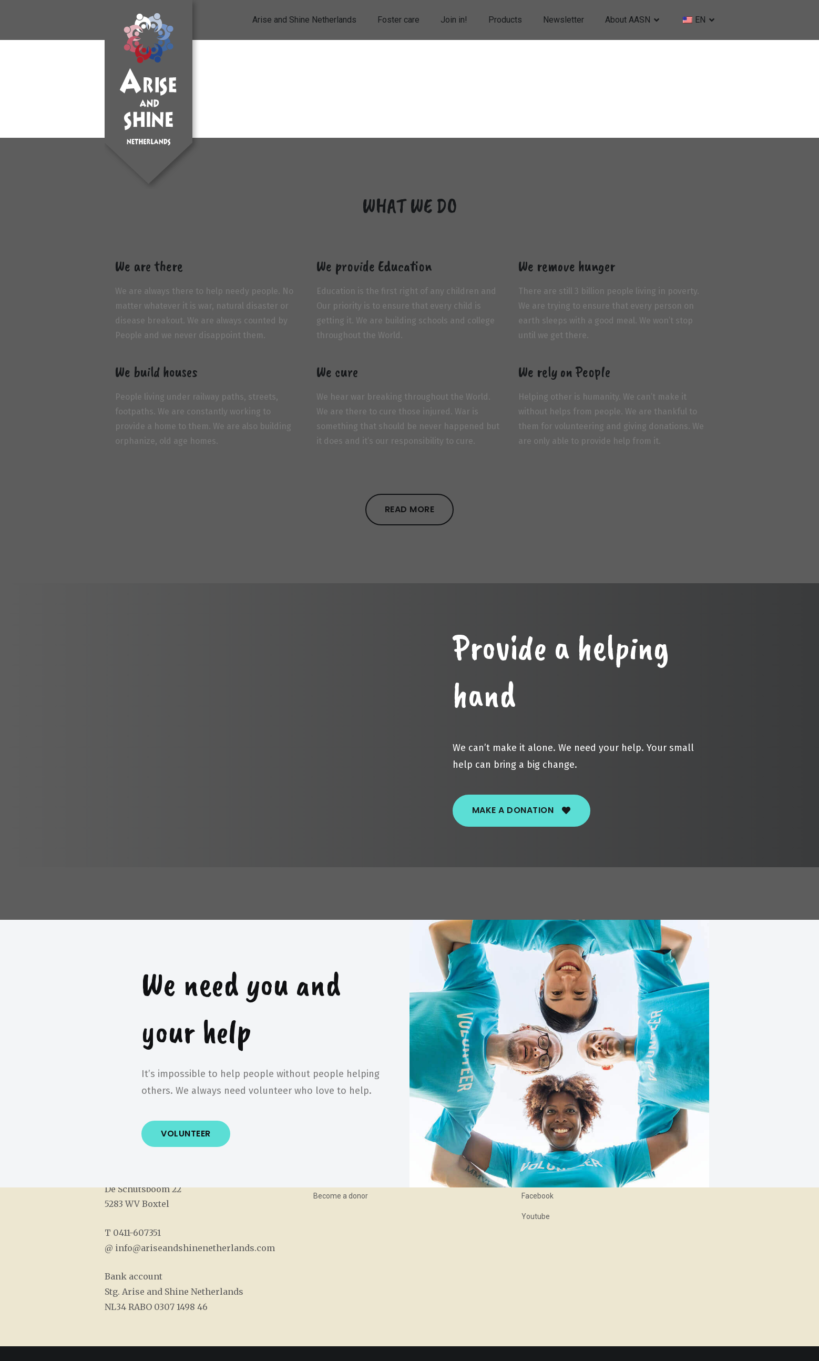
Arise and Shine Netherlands (304, 20)
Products (505, 20)
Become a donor (340, 1196)
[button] (409, 509)
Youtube (535, 1216)
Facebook (537, 1196)
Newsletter (563, 20)
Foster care (398, 20)
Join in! (454, 20)
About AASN (627, 20)
